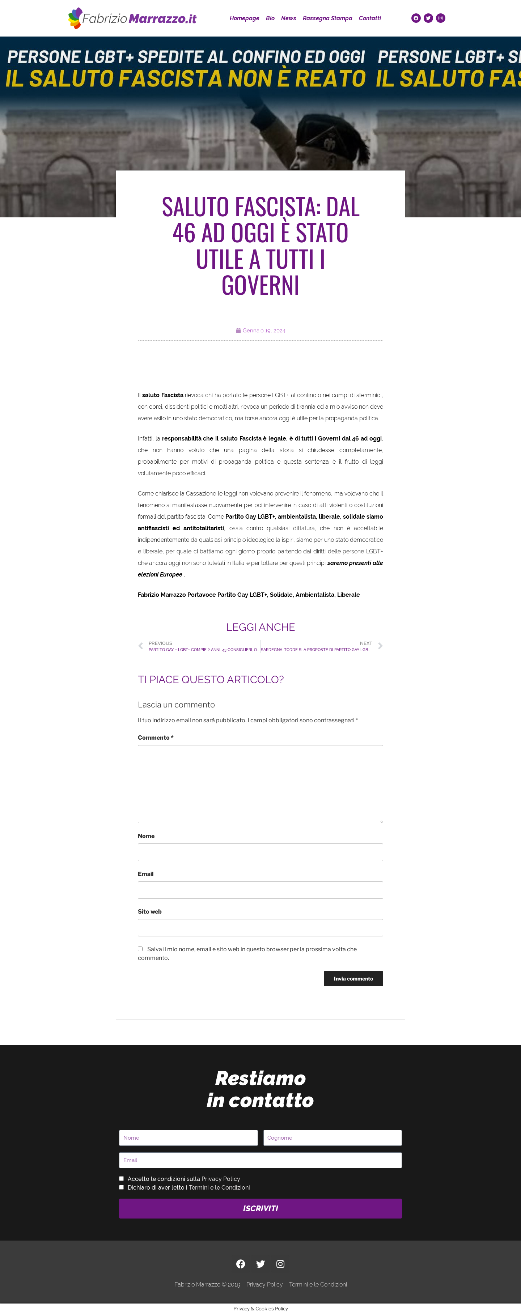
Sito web (150, 911)
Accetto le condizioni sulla (184, 1178)
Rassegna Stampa (327, 18)
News (288, 18)
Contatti (370, 18)
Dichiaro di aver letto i (189, 1187)
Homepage (244, 18)
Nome (146, 836)
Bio (270, 18)
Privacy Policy (221, 1178)
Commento (156, 737)
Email (145, 874)
